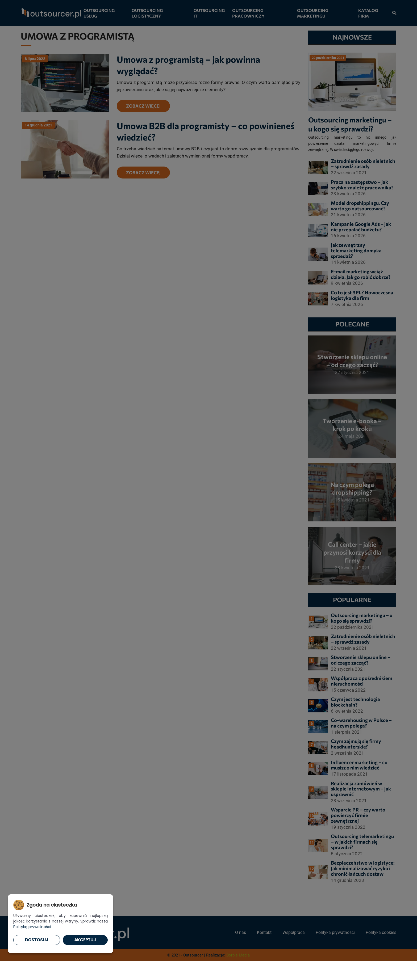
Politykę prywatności (32, 926)
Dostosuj (36, 940)
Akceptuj (85, 940)
